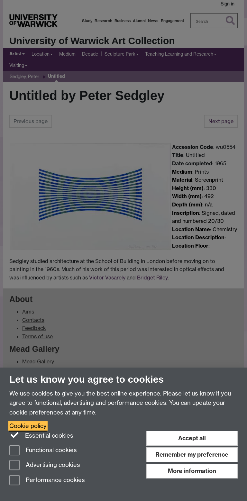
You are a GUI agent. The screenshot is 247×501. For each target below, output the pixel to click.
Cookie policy (28, 426)
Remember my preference (191, 454)
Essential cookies (41, 435)
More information (192, 471)
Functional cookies (43, 451)
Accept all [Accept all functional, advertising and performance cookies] (192, 438)
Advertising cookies (44, 465)
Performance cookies (47, 481)
